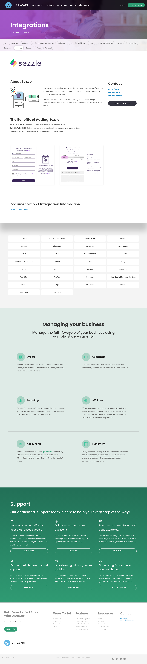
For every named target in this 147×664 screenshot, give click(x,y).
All (5, 43)
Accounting (14, 43)
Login (122, 5)
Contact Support (115, 95)
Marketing (120, 43)
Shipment (29, 48)
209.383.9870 (124, 618)
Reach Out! (29, 587)
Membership (132, 43)
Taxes (39, 48)
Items (91, 43)
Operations (7, 48)
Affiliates (25, 43)
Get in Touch (113, 89)
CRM (72, 43)
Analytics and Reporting (46, 43)
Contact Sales (114, 92)
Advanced (48, 48)
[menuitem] (37, 5)
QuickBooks (47, 452)
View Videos (73, 587)
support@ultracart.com (127, 620)
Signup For (122, 103)
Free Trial (10, 629)
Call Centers (62, 43)
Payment (15, 32)
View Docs (118, 551)
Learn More (29, 551)
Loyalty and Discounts (105, 43)
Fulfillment (81, 43)
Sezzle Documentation (19, 209)
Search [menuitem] (87, 5)
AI (33, 43)
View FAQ (73, 551)
